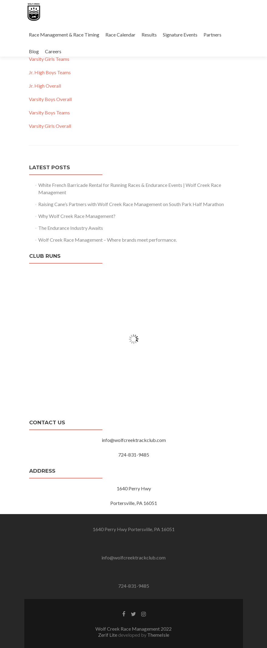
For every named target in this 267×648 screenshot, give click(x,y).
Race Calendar (120, 34)
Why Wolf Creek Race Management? (76, 216)
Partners (212, 34)
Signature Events (180, 34)
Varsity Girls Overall (50, 126)
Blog (34, 51)
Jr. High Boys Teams (50, 72)
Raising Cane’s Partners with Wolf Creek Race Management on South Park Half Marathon (131, 204)
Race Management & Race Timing (64, 34)
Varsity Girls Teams (49, 59)
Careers (53, 51)
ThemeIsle (158, 635)
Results (149, 34)
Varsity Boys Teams (49, 112)
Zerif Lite (108, 635)
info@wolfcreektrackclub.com (133, 557)
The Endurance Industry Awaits (70, 228)
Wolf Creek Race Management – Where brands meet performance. (107, 240)
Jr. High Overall (45, 86)
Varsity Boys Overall (50, 99)
